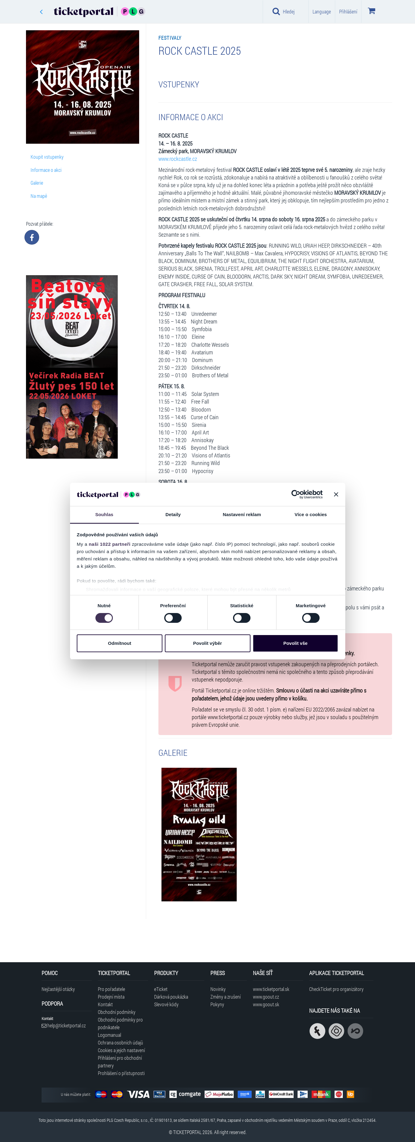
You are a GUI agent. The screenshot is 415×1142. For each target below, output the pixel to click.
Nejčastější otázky (58, 989)
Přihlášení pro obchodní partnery (120, 1062)
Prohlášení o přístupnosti (121, 1073)
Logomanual (109, 1035)
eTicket (161, 989)
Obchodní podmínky (116, 1012)
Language (322, 11)
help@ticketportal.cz (64, 1025)
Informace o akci (46, 170)
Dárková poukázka (171, 996)
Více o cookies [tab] (311, 514)
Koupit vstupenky (47, 156)
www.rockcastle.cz (177, 158)
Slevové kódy (166, 1004)
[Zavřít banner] (336, 494)
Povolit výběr (207, 643)
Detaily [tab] (173, 514)
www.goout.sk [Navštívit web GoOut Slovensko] (266, 1004)
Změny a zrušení (225, 996)
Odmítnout (119, 643)
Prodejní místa (111, 996)
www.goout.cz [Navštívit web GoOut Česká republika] (266, 996)
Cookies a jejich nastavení (121, 1050)
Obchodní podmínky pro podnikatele (120, 1023)
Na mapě (39, 196)
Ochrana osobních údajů (120, 1042)
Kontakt (105, 1004)
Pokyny (217, 1004)
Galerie (37, 182)
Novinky (218, 989)
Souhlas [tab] (104, 514)
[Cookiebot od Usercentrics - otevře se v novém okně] (296, 494)
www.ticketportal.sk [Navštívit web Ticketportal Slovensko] (271, 989)
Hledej (283, 11)
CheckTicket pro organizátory (336, 989)
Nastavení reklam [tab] (242, 514)
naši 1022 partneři (110, 544)
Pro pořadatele (111, 989)
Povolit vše (295, 643)
